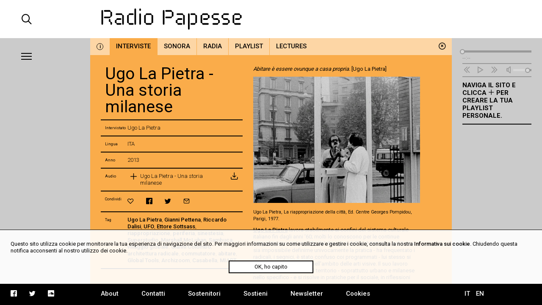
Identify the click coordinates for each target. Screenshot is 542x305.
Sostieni (255, 293)
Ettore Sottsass (176, 226)
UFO (149, 226)
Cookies (358, 293)
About (110, 293)
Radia (212, 46)
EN (480, 293)
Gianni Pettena (182, 219)
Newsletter (306, 293)
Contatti (153, 293)
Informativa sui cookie (442, 244)
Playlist (249, 46)
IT (467, 293)
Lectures (291, 46)
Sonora (177, 46)
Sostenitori (204, 293)
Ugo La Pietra (144, 219)
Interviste (133, 46)
